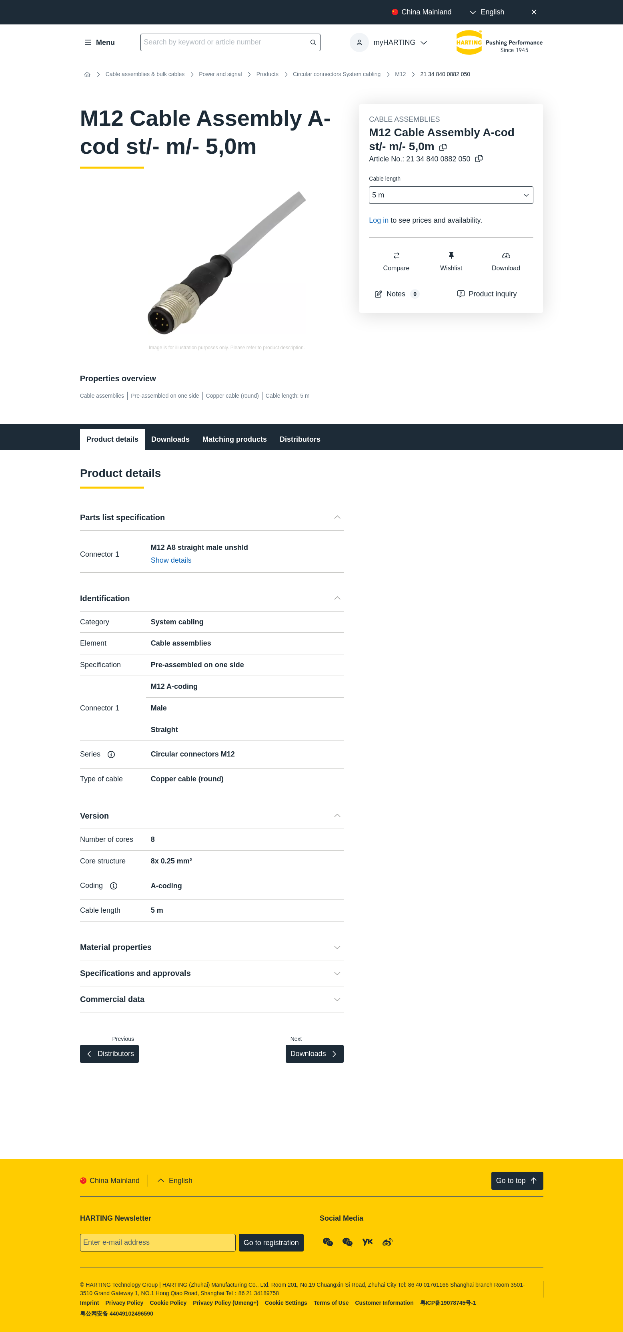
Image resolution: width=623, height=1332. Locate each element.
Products (267, 74)
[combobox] (445, 195)
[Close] (534, 12)
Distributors (300, 439)
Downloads (170, 439)
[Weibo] (387, 1241)
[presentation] (486, 12)
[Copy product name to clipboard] (441, 148)
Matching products (234, 439)
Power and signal (220, 74)
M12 (400, 74)
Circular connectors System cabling (337, 74)
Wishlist (451, 261)
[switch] (396, 255)
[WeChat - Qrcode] (328, 1241)
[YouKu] (367, 1241)
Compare (396, 261)
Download (506, 261)
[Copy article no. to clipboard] (477, 159)
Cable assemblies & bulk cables (145, 74)
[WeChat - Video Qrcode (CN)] (347, 1241)
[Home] (87, 74)
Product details (112, 439)
